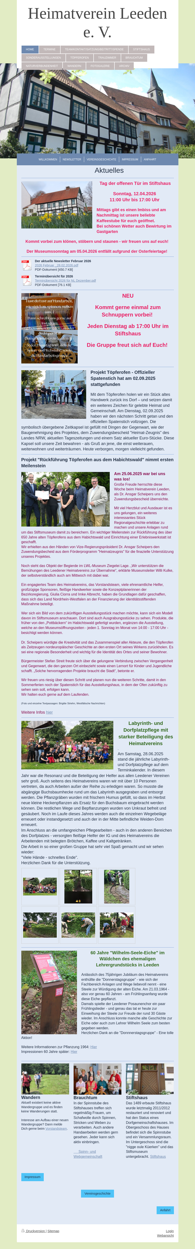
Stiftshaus (158, 1156)
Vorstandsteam (56, 1128)
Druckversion (33, 1231)
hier (49, 712)
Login (170, 1231)
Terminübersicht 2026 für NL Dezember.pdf (65, 280)
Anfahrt (165, 1210)
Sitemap (53, 1231)
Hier (93, 1047)
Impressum (33, 1177)
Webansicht (165, 1235)
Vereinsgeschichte (97, 1193)
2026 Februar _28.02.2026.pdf (56, 265)
